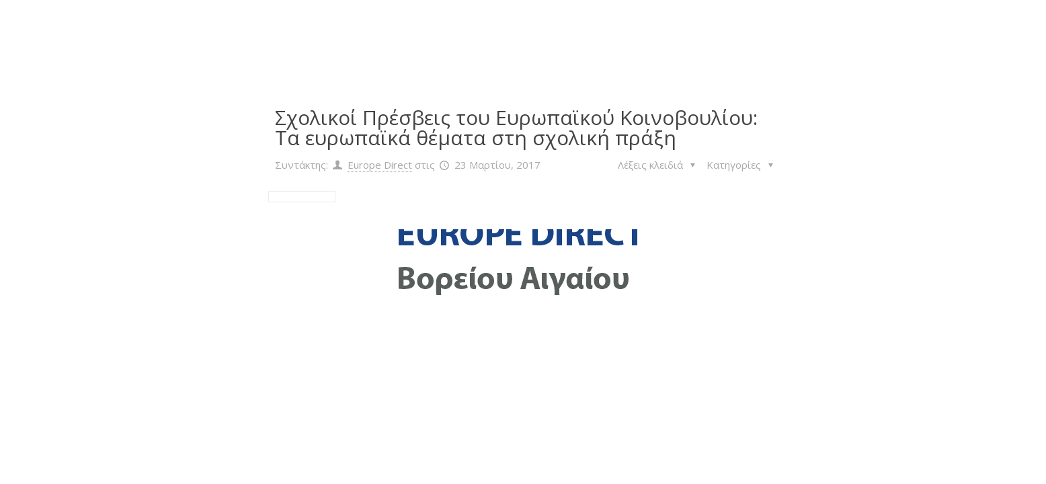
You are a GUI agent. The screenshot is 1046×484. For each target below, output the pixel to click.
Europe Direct (380, 164)
